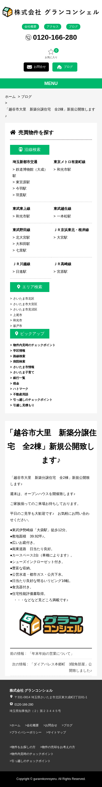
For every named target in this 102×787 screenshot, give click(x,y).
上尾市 (17, 315)
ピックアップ (29, 333)
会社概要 (30, 26)
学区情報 (19, 350)
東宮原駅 (23, 182)
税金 (16, 383)
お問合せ (40, 67)
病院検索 (19, 361)
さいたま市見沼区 (25, 309)
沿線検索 (30, 149)
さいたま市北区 (23, 298)
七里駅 (21, 250)
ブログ (73, 26)
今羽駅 (21, 188)
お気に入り (51, 53)
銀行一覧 (19, 378)
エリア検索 (29, 287)
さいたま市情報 (23, 367)
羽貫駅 (21, 195)
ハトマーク (20, 389)
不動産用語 (20, 394)
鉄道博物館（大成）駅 (30, 172)
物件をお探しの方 (23, 747)
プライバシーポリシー (26, 732)
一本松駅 (64, 216)
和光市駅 (64, 169)
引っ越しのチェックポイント (32, 399)
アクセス (53, 26)
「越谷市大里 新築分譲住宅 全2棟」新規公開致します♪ (50, 112)
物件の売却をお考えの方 (58, 747)
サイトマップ (57, 732)
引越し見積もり (23, 405)
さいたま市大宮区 (25, 304)
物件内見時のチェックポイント (34, 345)
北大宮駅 (23, 237)
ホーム (10, 97)
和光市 (17, 320)
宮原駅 (62, 271)
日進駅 (21, 271)
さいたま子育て (23, 372)
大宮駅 (62, 237)
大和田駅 (23, 244)
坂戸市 (17, 326)
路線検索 (19, 356)
